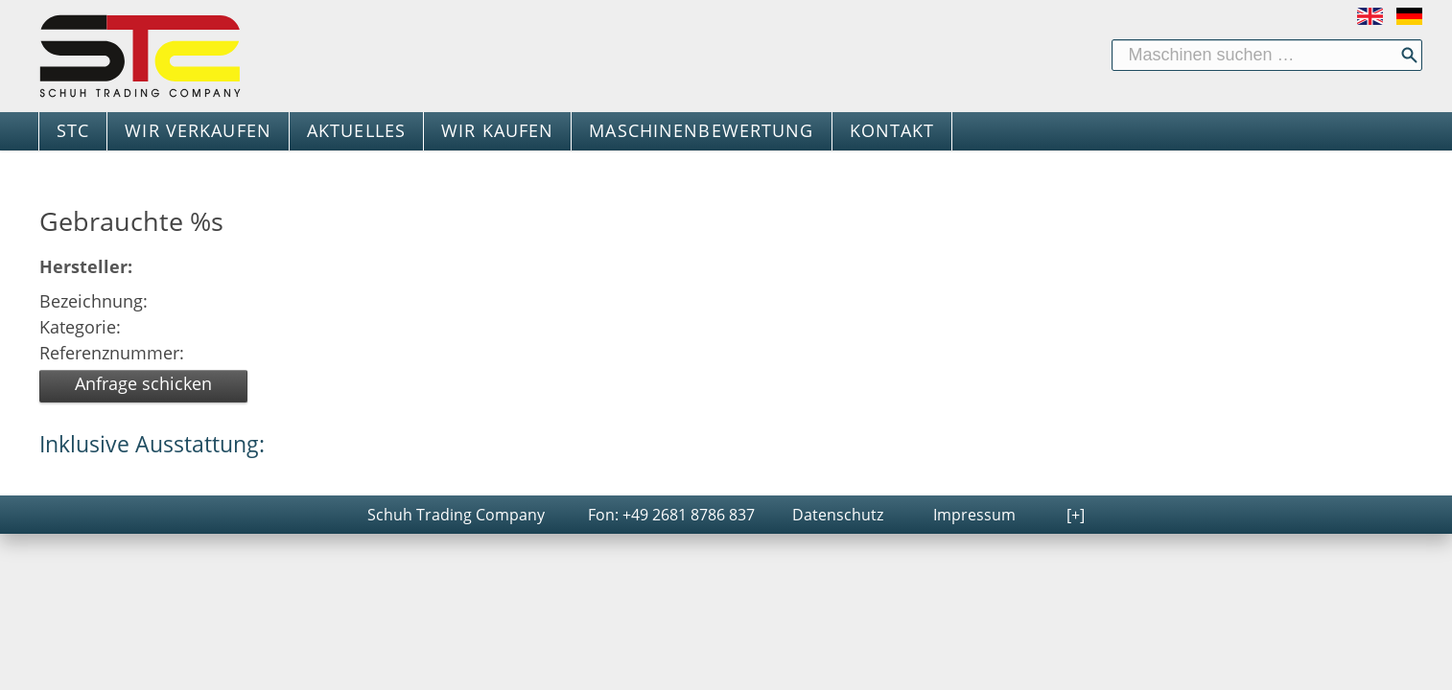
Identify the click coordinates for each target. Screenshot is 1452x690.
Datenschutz (837, 514)
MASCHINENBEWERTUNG (701, 130)
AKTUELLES (356, 130)
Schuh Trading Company (456, 514)
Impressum (974, 514)
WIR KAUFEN (497, 130)
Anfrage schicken (143, 383)
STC (73, 130)
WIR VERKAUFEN (198, 130)
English (1370, 16)
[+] (1075, 514)
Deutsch (1409, 16)
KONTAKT (892, 130)
